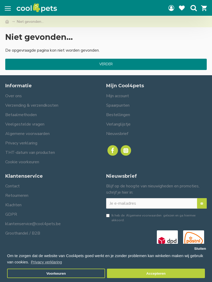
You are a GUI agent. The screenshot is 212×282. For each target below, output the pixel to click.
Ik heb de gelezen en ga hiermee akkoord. (150, 217)
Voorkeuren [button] (56, 273)
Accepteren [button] (156, 273)
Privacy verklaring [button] (46, 262)
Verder (106, 64)
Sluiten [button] (200, 249)
